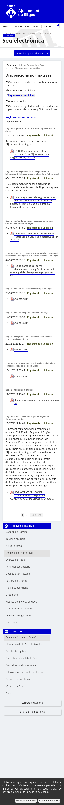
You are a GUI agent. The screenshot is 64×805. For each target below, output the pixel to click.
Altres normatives (18, 101)
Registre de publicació (18, 679)
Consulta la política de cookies (32, 791)
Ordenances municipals (21, 90)
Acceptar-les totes (49, 800)
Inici (21, 65)
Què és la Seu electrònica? (21, 637)
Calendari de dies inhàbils (21, 665)
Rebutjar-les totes (26, 800)
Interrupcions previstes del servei (25, 672)
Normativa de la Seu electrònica (24, 644)
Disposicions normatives (28, 68)
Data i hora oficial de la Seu (21, 658)
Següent (36, 514)
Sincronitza (9, 36)
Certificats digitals (16, 651)
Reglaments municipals (21, 95)
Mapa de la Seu (15, 686)
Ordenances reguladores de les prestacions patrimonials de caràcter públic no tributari (33, 107)
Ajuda (9, 693)
